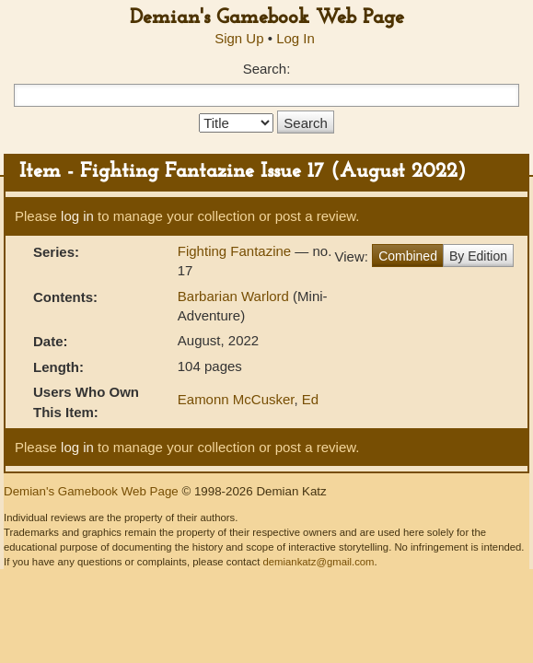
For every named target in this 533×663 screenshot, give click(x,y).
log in (77, 216)
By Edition (478, 256)
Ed (310, 399)
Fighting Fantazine (236, 251)
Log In (295, 38)
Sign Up (238, 38)
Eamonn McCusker (236, 399)
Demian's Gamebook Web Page (267, 18)
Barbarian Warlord (233, 296)
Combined (407, 256)
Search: (267, 68)
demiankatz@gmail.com (318, 561)
